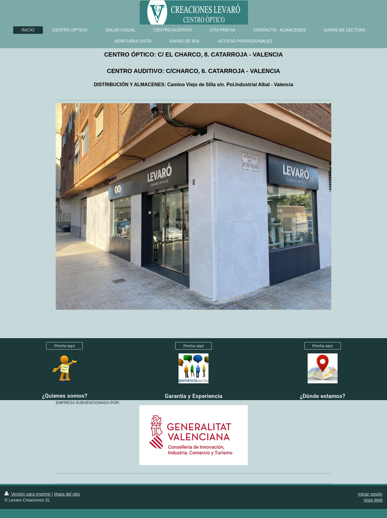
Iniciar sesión (370, 494)
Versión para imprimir (28, 494)
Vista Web (373, 500)
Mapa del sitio (67, 494)
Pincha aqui (64, 346)
